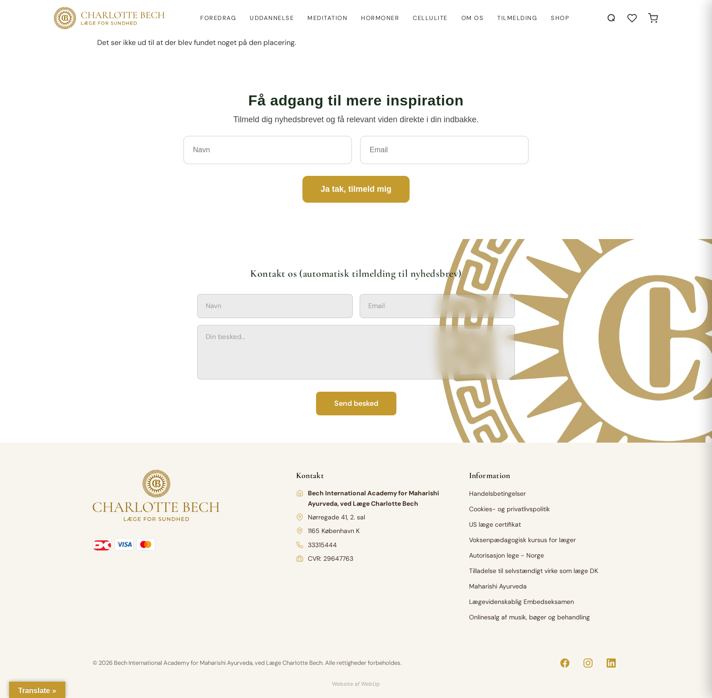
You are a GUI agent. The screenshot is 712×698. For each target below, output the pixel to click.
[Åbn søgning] (611, 18)
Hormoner (380, 18)
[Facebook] (565, 663)
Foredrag (218, 18)
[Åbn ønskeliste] (632, 18)
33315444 (322, 545)
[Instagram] (588, 663)
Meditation (327, 18)
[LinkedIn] (611, 663)
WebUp (370, 684)
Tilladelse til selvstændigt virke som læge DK (533, 571)
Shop (560, 18)
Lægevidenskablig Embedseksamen (521, 602)
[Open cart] (653, 18)
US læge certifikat (495, 524)
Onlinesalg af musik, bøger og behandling (529, 617)
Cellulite (430, 18)
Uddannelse (272, 18)
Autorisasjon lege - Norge (506, 555)
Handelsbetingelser (497, 493)
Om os (472, 18)
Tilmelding (517, 18)
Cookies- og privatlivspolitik (509, 509)
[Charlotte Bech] (108, 18)
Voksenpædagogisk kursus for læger (522, 540)
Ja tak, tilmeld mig (356, 189)
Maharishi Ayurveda (498, 586)
